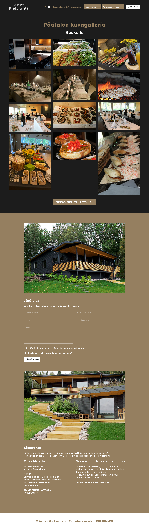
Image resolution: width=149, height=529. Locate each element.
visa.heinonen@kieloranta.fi (38, 482)
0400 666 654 (31, 485)
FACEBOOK (29, 493)
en (49, 7)
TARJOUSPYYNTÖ (92, 7)
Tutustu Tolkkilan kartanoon (91, 482)
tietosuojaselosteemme (72, 348)
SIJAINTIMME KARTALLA (37, 490)
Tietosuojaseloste (83, 521)
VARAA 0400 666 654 (114, 7)
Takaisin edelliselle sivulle (73, 202)
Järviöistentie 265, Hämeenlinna (67, 7)
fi (46, 7)
